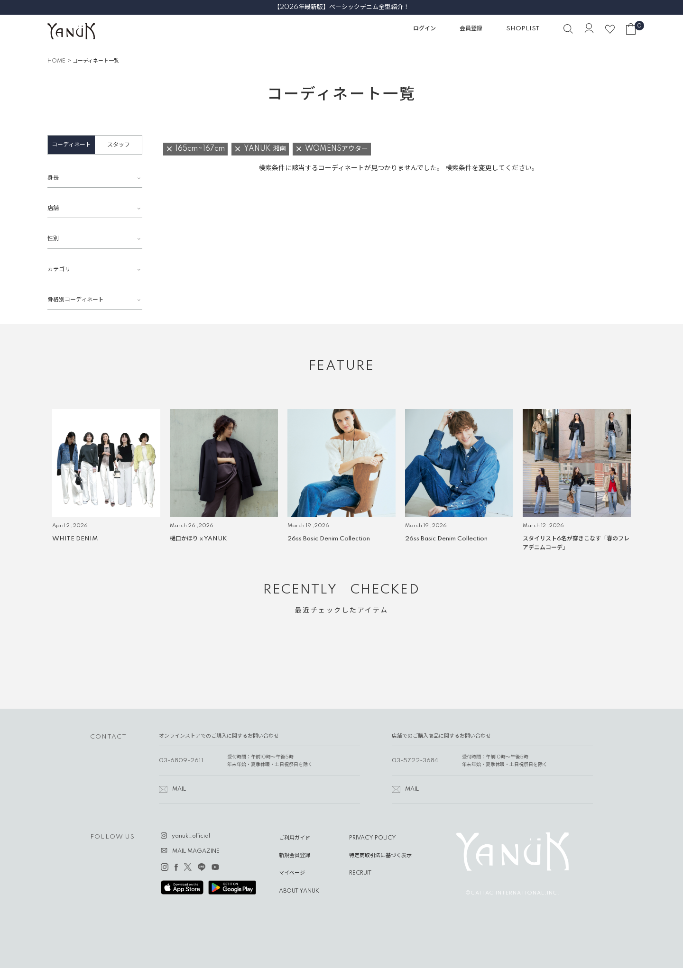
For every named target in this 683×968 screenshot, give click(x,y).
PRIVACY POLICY (372, 838)
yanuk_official (191, 836)
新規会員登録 (294, 855)
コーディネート (71, 145)
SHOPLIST (523, 29)
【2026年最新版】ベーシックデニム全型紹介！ (341, 7)
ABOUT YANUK (299, 891)
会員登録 (471, 29)
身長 (53, 178)
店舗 (53, 208)
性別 (53, 239)
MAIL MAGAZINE (196, 851)
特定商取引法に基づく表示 (380, 855)
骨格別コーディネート (75, 300)
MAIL (179, 789)
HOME (56, 61)
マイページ (292, 873)
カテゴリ (58, 269)
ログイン (424, 29)
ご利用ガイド (294, 838)
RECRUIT (360, 873)
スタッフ (118, 145)
